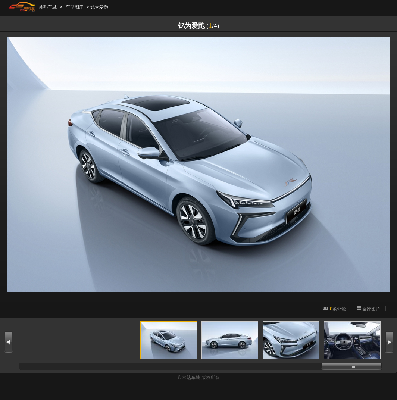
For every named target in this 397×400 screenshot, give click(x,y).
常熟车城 (48, 7)
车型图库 (75, 7)
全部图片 (371, 309)
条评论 (338, 309)
